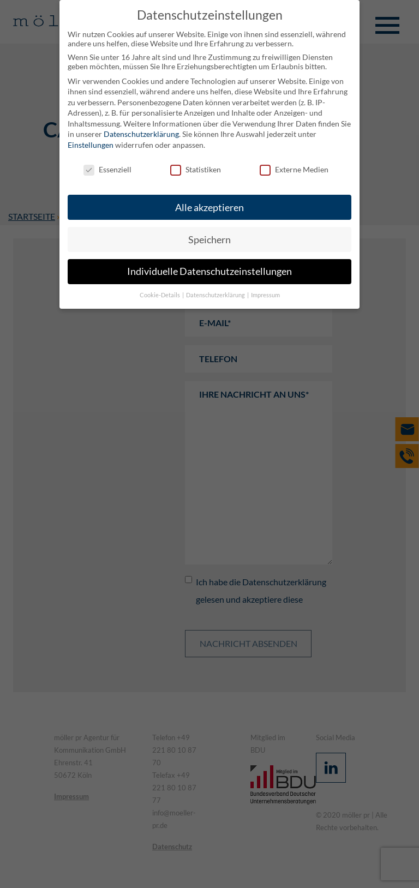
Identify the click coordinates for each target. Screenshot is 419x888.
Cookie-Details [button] (160, 295)
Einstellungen (90, 144)
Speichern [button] (209, 239)
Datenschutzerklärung (141, 134)
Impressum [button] (265, 295)
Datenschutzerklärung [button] (216, 295)
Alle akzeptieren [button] (209, 207)
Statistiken (195, 169)
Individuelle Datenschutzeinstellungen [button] (209, 271)
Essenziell (107, 169)
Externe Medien (294, 169)
